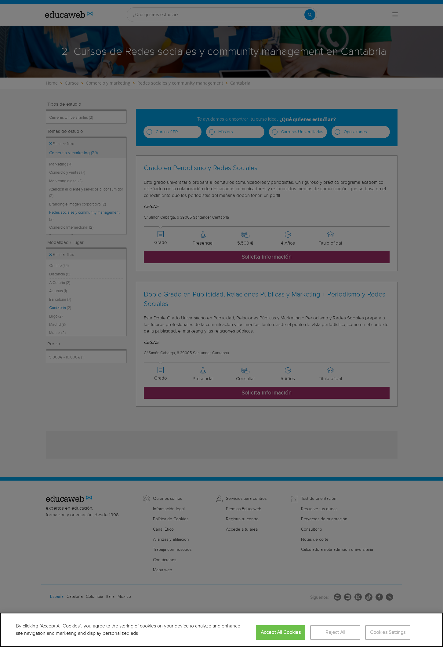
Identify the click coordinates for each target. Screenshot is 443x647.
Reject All (335, 632)
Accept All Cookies (281, 632)
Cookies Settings (388, 632)
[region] (221, 630)
